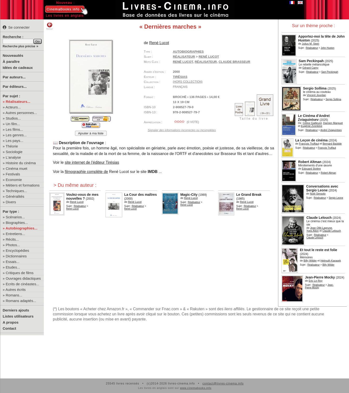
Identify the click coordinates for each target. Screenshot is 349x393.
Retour (49, 26)
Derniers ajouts (16, 310)
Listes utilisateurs (18, 316)
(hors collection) (188, 81)
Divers (11, 202)
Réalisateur (312, 48)
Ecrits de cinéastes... (22, 284)
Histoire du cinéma (21, 163)
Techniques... (16, 191)
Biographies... (17, 223)
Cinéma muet (16, 168)
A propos (10, 322)
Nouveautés (13, 55)
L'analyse (13, 157)
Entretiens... (15, 234)
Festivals (13, 174)
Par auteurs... (14, 77)
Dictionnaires (16, 256)
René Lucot (183, 62)
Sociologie (14, 152)
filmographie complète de (86, 172)
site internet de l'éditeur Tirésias (92, 162)
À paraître (11, 61)
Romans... (14, 295)
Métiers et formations (23, 185)
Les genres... (16, 135)
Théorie (12, 146)
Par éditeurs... (15, 86)
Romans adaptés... (21, 301)
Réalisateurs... (18, 101)
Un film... (13, 124)
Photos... (13, 245)
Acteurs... (13, 107)
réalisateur (206, 62)
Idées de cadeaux (18, 68)
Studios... (13, 118)
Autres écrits (16, 289)
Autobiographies (188, 51)
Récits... (12, 239)
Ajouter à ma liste (91, 133)
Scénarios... (15, 217)
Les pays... (14, 141)
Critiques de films (20, 273)
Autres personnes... (21, 113)
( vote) (186, 122)
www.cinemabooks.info (196, 387)
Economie (14, 180)
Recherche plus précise (19, 46)
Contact (9, 328)
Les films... (14, 129)
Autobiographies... (22, 228)
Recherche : (13, 37)
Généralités (15, 196)
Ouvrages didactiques (23, 278)
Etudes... (13, 267)
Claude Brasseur (234, 62)
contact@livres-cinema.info (222, 383)
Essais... (13, 262)
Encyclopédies (17, 250)
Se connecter (16, 27)
